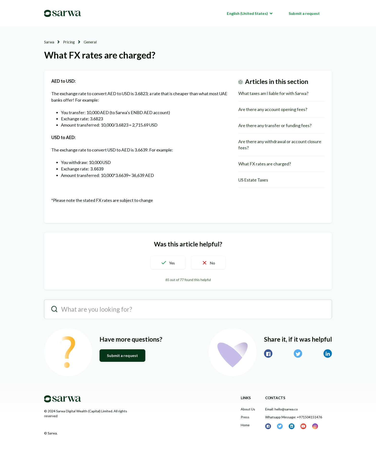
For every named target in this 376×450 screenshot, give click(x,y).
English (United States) (247, 13)
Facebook (268, 353)
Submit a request (304, 13)
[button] (168, 262)
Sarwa (49, 42)
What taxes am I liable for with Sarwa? (273, 93)
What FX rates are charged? (264, 163)
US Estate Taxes (253, 179)
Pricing (69, 42)
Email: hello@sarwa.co (281, 409)
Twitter (298, 353)
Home (245, 425)
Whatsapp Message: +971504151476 (293, 417)
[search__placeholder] (188, 309)
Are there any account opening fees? (272, 109)
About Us (248, 409)
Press (245, 417)
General (90, 42)
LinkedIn (327, 353)
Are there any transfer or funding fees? (274, 125)
